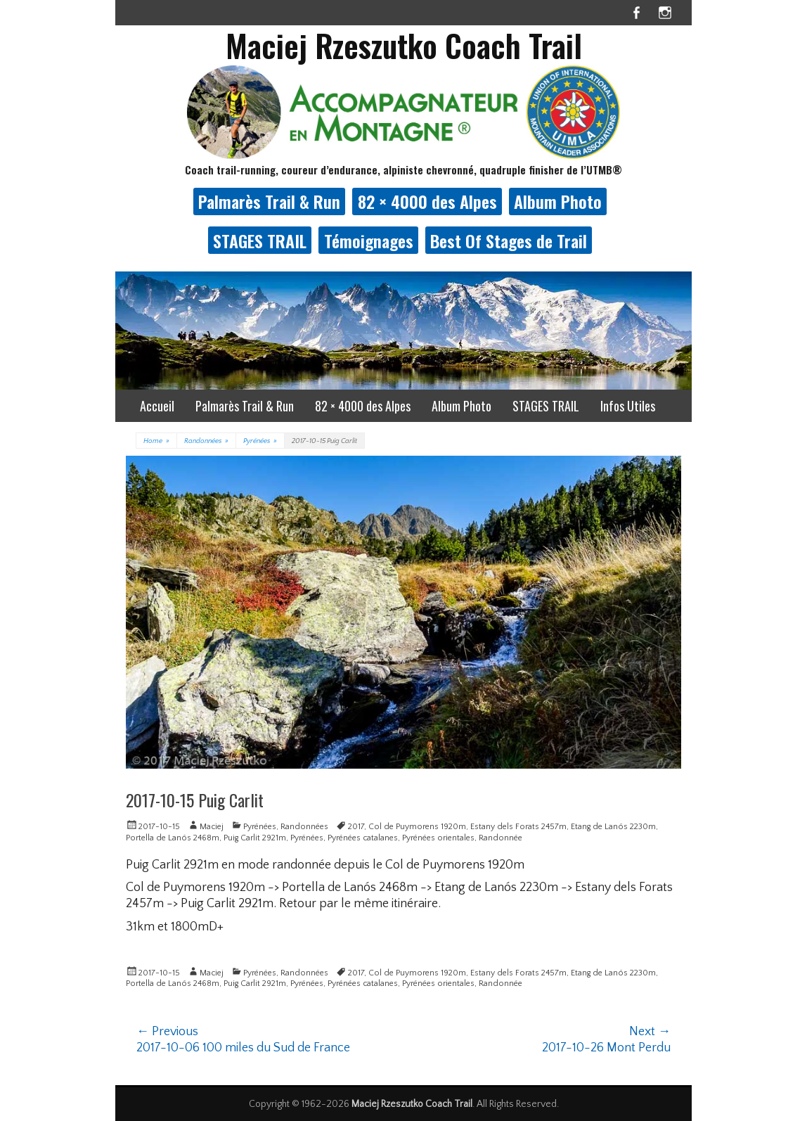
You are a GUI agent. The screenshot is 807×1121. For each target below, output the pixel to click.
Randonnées (206, 441)
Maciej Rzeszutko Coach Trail (404, 45)
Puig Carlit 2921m (255, 838)
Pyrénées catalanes (363, 838)
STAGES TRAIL (259, 240)
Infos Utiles (627, 406)
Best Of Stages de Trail (508, 240)
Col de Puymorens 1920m (417, 826)
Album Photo (558, 201)
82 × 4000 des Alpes (427, 201)
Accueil (157, 406)
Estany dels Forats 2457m (518, 826)
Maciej (212, 826)
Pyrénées (260, 441)
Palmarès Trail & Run (269, 201)
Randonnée (500, 838)
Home (156, 441)
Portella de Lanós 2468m (172, 838)
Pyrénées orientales (438, 838)
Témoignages (368, 240)
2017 (356, 826)
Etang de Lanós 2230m (613, 826)
